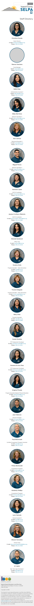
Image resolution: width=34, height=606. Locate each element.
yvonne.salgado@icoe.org (19, 294)
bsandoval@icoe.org (19, 243)
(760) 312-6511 (19, 345)
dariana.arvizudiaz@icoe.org (19, 369)
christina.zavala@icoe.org (19, 42)
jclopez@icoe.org (19, 570)
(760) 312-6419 (19, 521)
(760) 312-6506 (19, 320)
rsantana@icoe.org (18, 69)
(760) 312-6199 (19, 195)
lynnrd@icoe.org (19, 519)
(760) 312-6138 (19, 572)
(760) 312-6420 (19, 271)
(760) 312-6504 (19, 545)
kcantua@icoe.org (19, 143)
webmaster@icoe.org (6, 601)
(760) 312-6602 (19, 295)
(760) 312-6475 (19, 70)
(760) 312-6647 (19, 445)
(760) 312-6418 (19, 144)
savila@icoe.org (19, 269)
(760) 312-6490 (19, 119)
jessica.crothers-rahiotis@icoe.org (19, 218)
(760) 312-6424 (19, 371)
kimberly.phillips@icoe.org (19, 494)
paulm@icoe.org (19, 444)
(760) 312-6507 (19, 170)
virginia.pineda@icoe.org (19, 394)
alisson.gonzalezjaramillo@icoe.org (19, 544)
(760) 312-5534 (19, 496)
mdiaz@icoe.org (19, 319)
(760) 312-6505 (19, 44)
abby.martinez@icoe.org (19, 118)
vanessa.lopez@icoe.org (19, 194)
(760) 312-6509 (19, 396)
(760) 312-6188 (19, 95)
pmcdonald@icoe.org (19, 470)
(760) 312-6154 (19, 244)
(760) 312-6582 (19, 220)
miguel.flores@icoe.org (19, 169)
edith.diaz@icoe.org (18, 93)
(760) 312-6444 (19, 420)
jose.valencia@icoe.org (19, 419)
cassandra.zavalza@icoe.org (19, 343)
